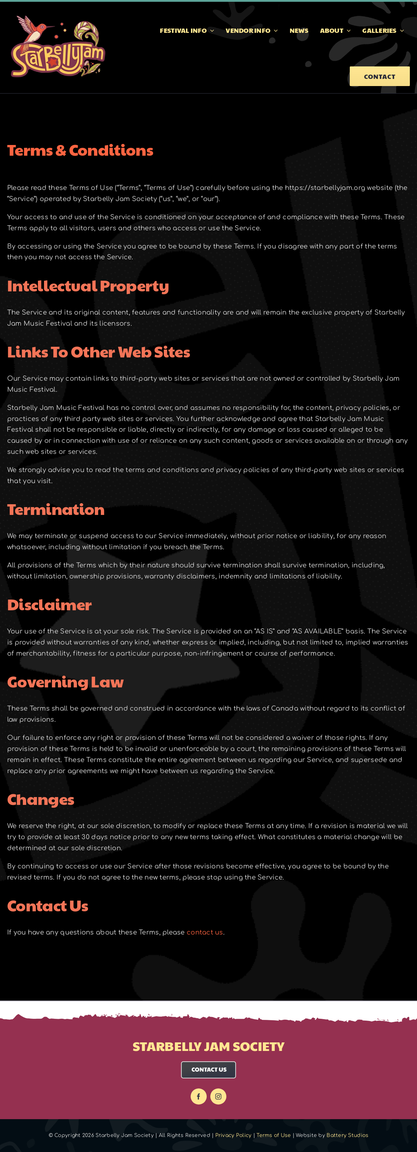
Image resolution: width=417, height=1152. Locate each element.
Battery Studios (347, 1135)
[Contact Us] (208, 1064)
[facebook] (199, 1096)
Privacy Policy (233, 1135)
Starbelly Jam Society (208, 1046)
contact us (205, 932)
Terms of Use (273, 1135)
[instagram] (218, 1096)
